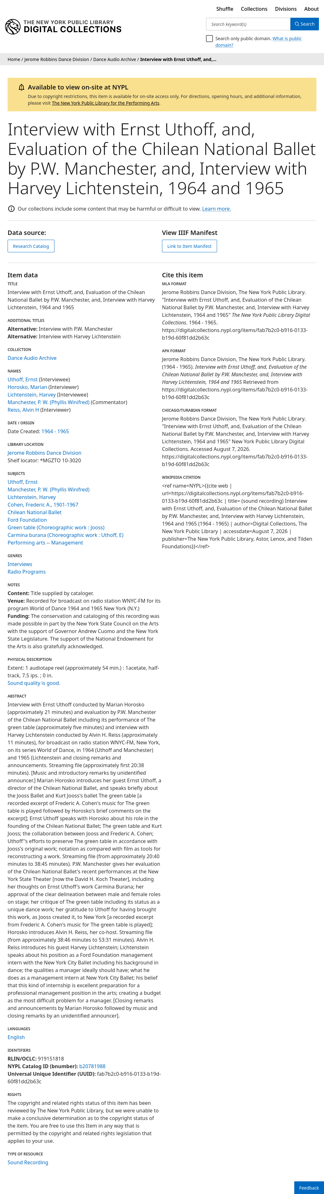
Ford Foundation (27, 519)
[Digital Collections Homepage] (63, 27)
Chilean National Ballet (35, 512)
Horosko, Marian (27, 387)
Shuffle (225, 8)
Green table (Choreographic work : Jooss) (56, 527)
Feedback (309, 1188)
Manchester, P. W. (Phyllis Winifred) (49, 402)
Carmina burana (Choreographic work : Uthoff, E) (65, 535)
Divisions (285, 8)
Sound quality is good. (34, 683)
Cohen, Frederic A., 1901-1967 (43, 504)
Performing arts (26, 542)
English (16, 1037)
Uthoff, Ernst (23, 379)
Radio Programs (27, 571)
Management (67, 542)
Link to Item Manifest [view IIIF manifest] (189, 246)
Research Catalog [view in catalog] (31, 246)
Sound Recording (28, 1162)
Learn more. (216, 208)
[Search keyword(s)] (247, 24)
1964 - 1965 (55, 431)
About (311, 8)
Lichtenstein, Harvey (32, 394)
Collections (254, 8)
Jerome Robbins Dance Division (45, 452)
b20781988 (92, 1066)
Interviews (20, 564)
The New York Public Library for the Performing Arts (105, 103)
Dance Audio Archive (32, 357)
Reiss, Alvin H (23, 409)
